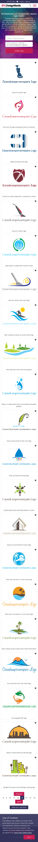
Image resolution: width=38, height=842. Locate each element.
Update (19, 51)
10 (10, 798)
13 (22, 798)
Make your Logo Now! (19, 807)
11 (14, 798)
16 (34, 798)
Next (19, 802)
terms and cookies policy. (23, 833)
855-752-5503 (11, 1)
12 (18, 798)
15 (30, 798)
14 (26, 798)
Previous (19, 794)
